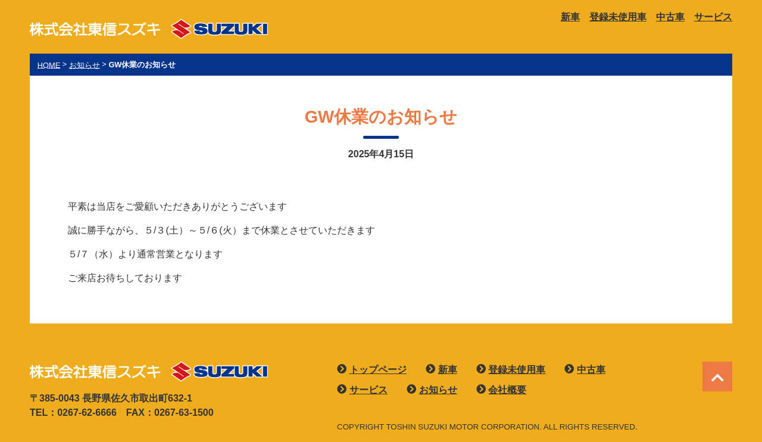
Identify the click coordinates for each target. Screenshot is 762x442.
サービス (713, 17)
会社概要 (507, 390)
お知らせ (438, 390)
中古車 (670, 17)
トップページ (378, 370)
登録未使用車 (618, 17)
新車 (570, 17)
